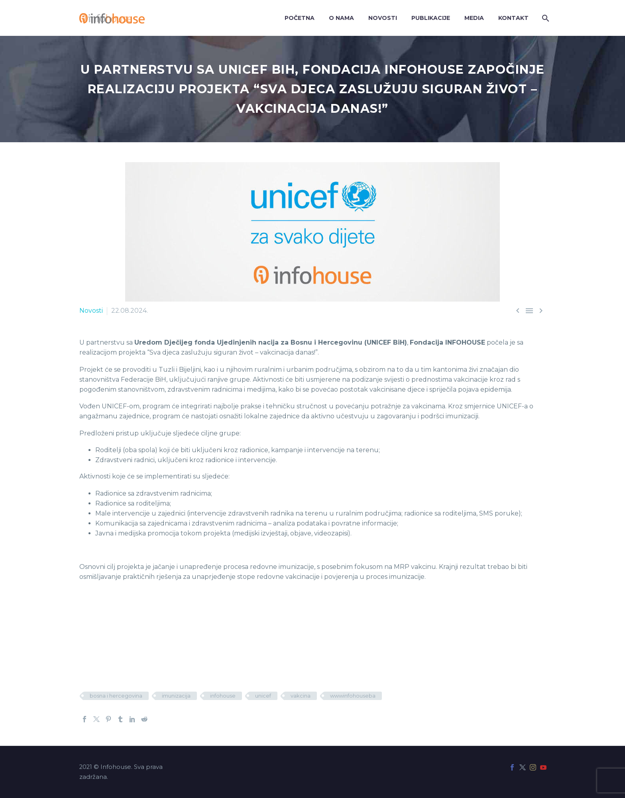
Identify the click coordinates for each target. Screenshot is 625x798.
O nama (341, 18)
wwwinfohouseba (352, 695)
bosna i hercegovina (116, 695)
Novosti (382, 18)
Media (474, 18)
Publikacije (430, 18)
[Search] (544, 18)
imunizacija (176, 695)
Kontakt (513, 18)
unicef (263, 695)
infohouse (223, 695)
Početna (299, 18)
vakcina (301, 695)
